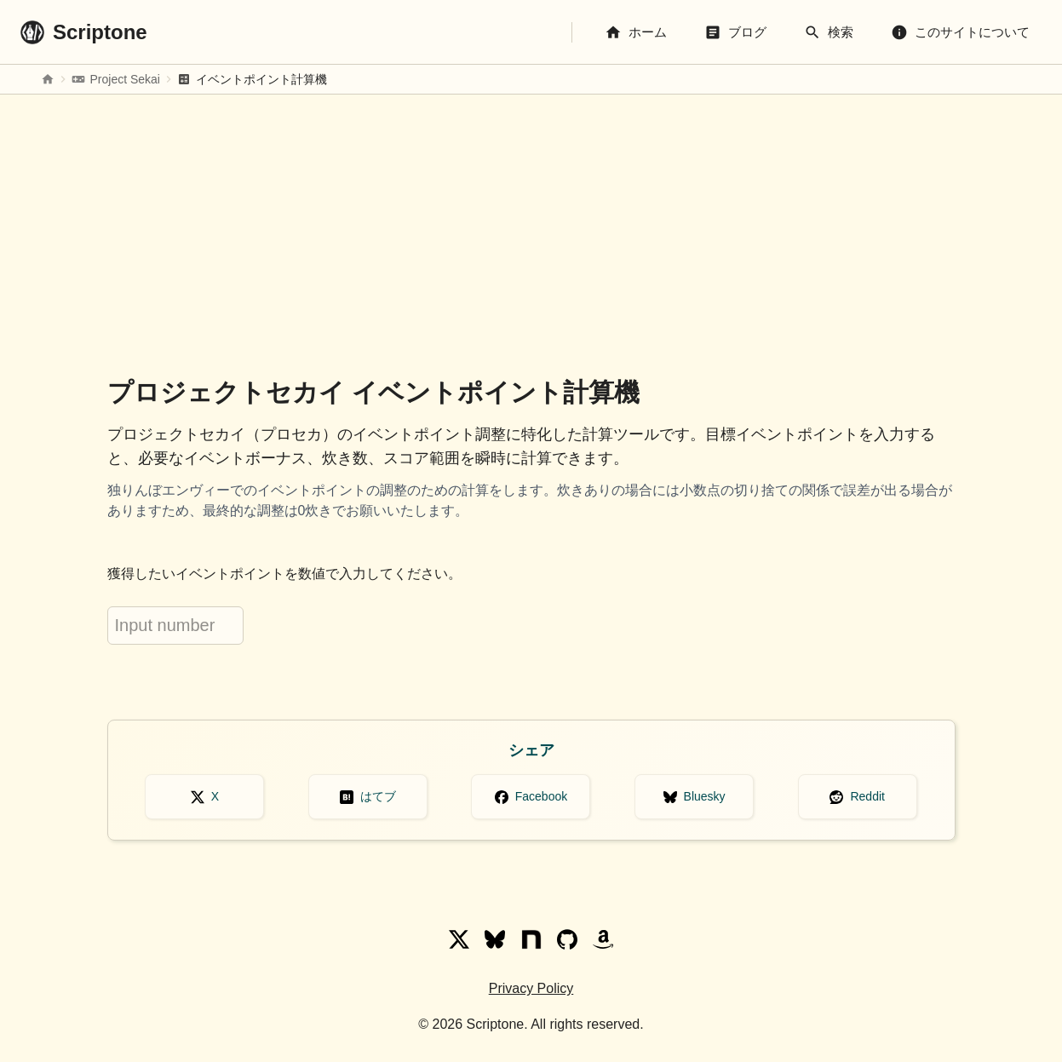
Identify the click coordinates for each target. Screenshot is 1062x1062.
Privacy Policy (531, 988)
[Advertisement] (531, 229)
